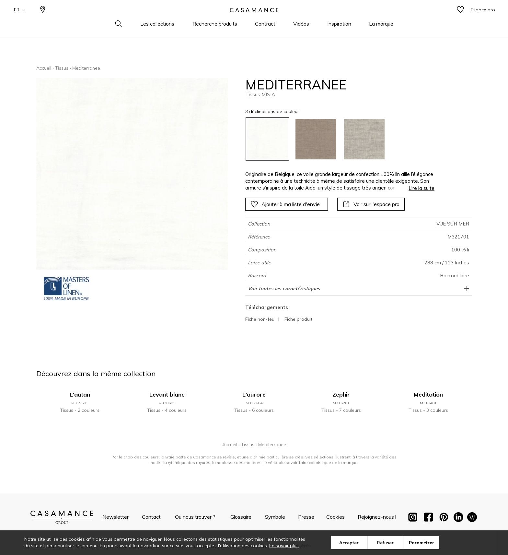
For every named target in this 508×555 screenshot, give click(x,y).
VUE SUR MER (452, 224)
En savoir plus (284, 546)
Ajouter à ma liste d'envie (285, 204)
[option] (267, 139)
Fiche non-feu (259, 319)
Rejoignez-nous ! (377, 517)
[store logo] (254, 20)
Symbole (275, 517)
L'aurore (254, 394)
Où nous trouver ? (195, 517)
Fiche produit (298, 319)
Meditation (428, 394)
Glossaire (240, 517)
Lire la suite (421, 188)
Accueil (43, 68)
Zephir (341, 394)
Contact (151, 517)
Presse (306, 517)
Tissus (61, 68)
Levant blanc (166, 394)
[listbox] (336, 139)
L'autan (80, 394)
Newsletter (115, 517)
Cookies (335, 517)
